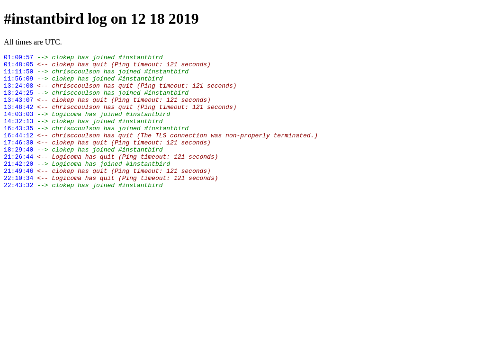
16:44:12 (18, 152)
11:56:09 (18, 84)
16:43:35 (18, 143)
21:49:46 (18, 194)
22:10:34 (18, 203)
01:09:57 (18, 58)
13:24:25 (18, 101)
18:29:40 (18, 169)
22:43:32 (18, 211)
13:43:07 (18, 109)
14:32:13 (18, 135)
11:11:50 (18, 75)
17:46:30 (18, 160)
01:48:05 (18, 67)
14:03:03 (18, 126)
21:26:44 (18, 177)
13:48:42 (18, 118)
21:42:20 (18, 186)
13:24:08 (18, 92)
